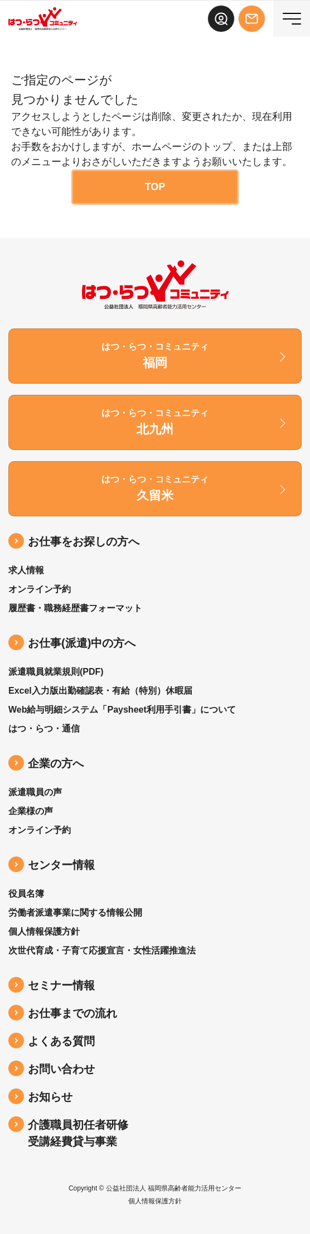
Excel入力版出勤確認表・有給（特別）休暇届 (100, 690)
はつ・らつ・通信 (44, 728)
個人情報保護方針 (44, 931)
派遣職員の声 (35, 792)
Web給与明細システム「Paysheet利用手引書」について (122, 709)
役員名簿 (26, 893)
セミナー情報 (61, 985)
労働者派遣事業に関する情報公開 (75, 912)
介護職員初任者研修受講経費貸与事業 (78, 1133)
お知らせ (50, 1097)
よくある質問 (61, 1041)
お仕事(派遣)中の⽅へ (81, 643)
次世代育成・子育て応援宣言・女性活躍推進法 (102, 950)
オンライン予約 (39, 589)
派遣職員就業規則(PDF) (56, 671)
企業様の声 (30, 811)
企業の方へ (56, 763)
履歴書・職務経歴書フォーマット (75, 608)
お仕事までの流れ (72, 1013)
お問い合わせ (61, 1069)
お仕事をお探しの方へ (83, 541)
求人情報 (26, 570)
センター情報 (61, 865)
